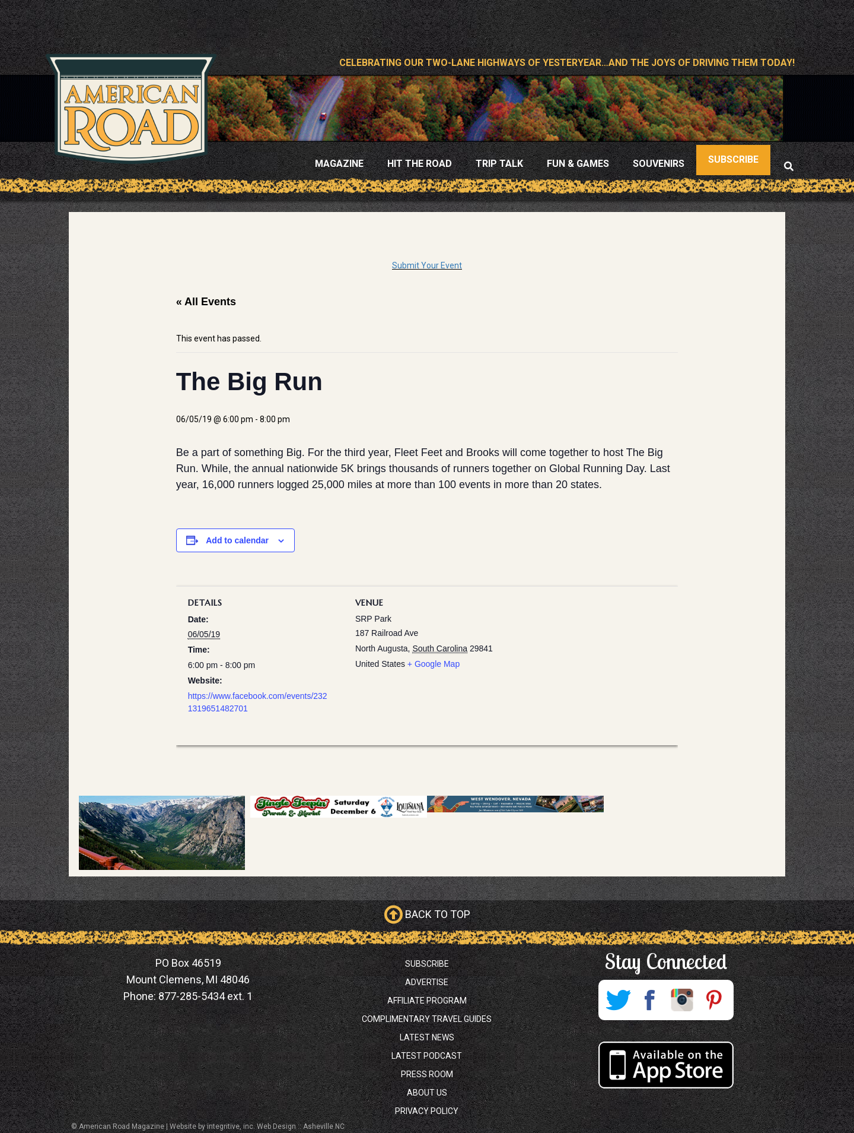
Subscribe (427, 964)
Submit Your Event (427, 265)
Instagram (682, 1000)
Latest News (427, 1037)
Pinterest (714, 1000)
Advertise (426, 982)
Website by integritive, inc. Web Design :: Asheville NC (257, 1126)
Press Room (427, 1074)
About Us (427, 1092)
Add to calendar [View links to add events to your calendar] (237, 540)
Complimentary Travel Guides (427, 1019)
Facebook (650, 1000)
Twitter (618, 1000)
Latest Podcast (426, 1056)
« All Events (206, 302)
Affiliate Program (427, 1000)
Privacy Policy (426, 1111)
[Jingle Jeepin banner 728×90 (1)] (338, 807)
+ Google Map (433, 664)
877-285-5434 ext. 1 (205, 996)
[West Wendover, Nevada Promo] (515, 804)
